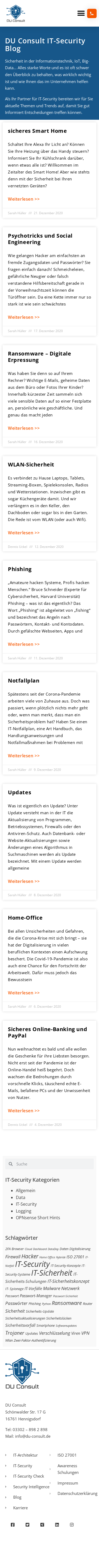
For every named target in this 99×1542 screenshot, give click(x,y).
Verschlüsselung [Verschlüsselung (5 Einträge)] (54, 1333)
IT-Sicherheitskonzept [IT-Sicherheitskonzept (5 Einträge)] (68, 1281)
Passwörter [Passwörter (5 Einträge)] (16, 1303)
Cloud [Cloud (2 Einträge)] (28, 1249)
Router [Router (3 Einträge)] (87, 1303)
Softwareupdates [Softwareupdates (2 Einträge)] (66, 1326)
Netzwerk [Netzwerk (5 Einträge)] (70, 1288)
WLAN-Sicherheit (31, 464)
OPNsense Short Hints (38, 1218)
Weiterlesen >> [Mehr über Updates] (24, 881)
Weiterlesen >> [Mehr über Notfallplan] (24, 756)
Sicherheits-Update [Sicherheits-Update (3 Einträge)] (40, 1311)
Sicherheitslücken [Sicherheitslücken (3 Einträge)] (58, 1318)
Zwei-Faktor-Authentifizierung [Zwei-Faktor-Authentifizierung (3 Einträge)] (35, 1340)
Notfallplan (24, 680)
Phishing (20, 569)
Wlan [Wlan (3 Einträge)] (9, 1340)
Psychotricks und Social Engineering (40, 239)
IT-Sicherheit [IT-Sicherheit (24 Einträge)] (51, 1272)
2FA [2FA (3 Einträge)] (8, 1248)
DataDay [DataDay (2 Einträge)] (53, 1249)
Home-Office (25, 917)
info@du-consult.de (32, 1436)
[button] (81, 13)
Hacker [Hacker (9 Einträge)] (29, 1256)
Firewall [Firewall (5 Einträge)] (12, 1257)
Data (20, 1197)
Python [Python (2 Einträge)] (46, 1304)
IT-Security (26, 1204)
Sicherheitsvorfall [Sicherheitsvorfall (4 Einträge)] (20, 1325)
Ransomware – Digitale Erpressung (39, 356)
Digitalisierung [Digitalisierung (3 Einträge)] (80, 1248)
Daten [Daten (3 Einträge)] (64, 1248)
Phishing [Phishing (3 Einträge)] (35, 1303)
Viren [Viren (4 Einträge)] (75, 1333)
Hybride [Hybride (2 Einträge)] (60, 1257)
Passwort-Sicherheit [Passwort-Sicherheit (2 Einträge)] (65, 1296)
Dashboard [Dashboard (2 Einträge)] (40, 1249)
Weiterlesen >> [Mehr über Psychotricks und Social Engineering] (24, 317)
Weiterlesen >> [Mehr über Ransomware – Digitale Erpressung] (24, 428)
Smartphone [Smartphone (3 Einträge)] (45, 1325)
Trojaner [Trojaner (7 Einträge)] (14, 1332)
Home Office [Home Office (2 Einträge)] (47, 1257)
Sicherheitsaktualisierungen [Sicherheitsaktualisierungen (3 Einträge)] (25, 1318)
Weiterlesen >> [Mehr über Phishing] (24, 644)
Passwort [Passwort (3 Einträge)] (12, 1295)
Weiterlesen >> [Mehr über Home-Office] (24, 993)
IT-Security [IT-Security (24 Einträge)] (32, 1264)
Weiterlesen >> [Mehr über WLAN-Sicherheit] (24, 533)
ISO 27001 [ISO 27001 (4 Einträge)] (75, 1256)
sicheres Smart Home (37, 130)
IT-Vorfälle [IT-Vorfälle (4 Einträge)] (33, 1288)
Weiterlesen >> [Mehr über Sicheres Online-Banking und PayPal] (24, 1111)
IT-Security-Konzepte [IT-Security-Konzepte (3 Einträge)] (66, 1265)
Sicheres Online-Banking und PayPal (47, 1032)
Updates (19, 792)
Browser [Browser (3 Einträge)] (18, 1248)
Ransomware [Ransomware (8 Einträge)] (67, 1303)
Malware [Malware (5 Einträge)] (51, 1288)
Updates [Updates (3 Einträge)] (31, 1333)
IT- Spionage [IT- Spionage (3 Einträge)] (14, 1288)
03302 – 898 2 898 (30, 1429)
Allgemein (25, 1190)
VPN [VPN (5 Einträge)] (85, 1333)
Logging (23, 1211)
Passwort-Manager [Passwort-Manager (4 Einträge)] (36, 1295)
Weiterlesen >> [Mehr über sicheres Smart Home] (24, 199)
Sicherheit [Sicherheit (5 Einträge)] (15, 1311)
